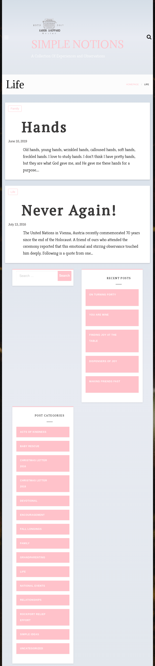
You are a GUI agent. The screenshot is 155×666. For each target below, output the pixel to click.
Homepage (132, 84)
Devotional (29, 500)
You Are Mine (99, 314)
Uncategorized (31, 648)
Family (15, 108)
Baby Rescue (29, 446)
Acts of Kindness (33, 432)
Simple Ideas (29, 634)
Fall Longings (31, 529)
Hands (44, 127)
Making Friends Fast (104, 381)
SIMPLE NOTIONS (77, 44)
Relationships (31, 600)
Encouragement (32, 515)
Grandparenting (32, 557)
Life (13, 192)
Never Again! (69, 210)
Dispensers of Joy (103, 361)
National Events (32, 585)
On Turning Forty (102, 294)
